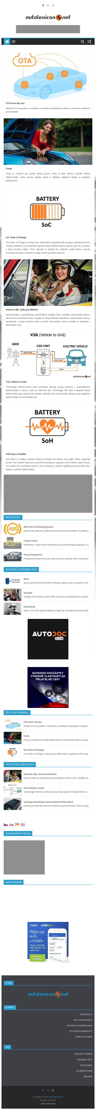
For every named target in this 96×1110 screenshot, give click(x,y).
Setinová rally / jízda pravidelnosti (22, 309)
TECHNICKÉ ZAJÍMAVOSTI (80, 1031)
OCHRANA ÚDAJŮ (84, 1071)
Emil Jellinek (29, 606)
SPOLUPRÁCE (86, 1065)
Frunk (9, 168)
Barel (26, 578)
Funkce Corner (31, 540)
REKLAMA (87, 1076)
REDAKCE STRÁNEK (83, 1054)
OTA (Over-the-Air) (15, 103)
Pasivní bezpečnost (33, 554)
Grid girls (28, 592)
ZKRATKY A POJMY (83, 1036)
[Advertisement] (48, 29)
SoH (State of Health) (16, 454)
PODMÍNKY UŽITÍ (84, 1059)
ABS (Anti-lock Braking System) (38, 526)
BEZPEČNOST (86, 1014)
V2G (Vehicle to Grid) (16, 382)
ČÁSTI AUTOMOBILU (82, 1020)
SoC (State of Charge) (16, 237)
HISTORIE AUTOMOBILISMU (79, 1025)
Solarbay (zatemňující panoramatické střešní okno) (48, 801)
